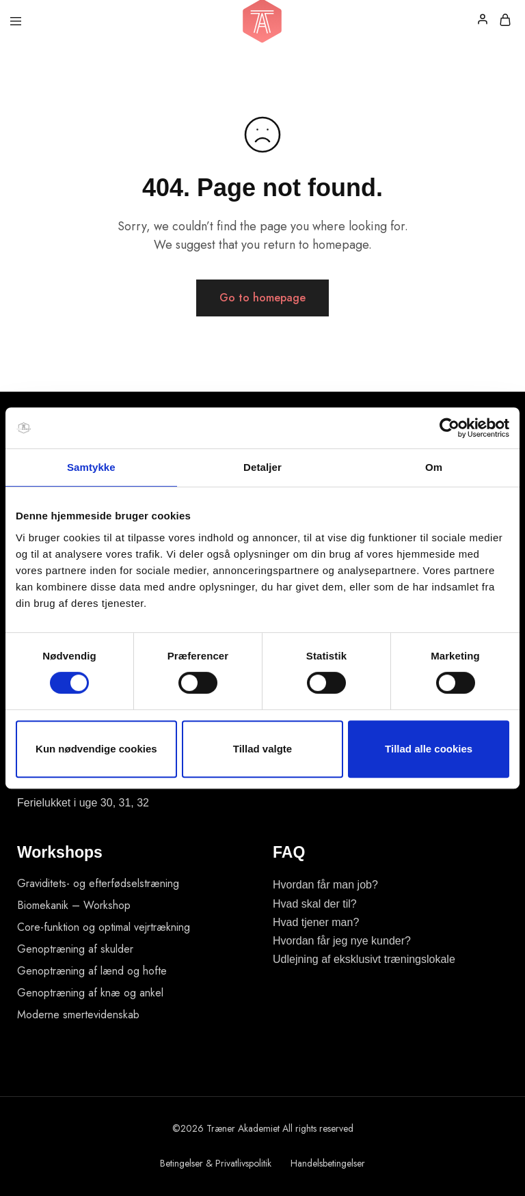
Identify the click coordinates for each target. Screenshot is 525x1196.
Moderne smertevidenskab (78, 1014)
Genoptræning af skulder (75, 949)
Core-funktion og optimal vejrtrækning (103, 927)
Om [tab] (433, 467)
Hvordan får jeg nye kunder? (342, 941)
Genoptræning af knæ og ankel (90, 993)
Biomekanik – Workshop (74, 905)
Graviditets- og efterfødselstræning (98, 883)
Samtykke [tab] (91, 467)
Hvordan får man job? (325, 885)
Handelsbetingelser (328, 1163)
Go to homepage (262, 297)
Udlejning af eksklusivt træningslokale (364, 959)
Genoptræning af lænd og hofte (92, 971)
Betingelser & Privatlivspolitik (215, 1163)
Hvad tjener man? (316, 922)
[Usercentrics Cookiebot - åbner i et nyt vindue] (449, 428)
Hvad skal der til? (315, 904)
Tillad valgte (262, 749)
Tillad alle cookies (428, 749)
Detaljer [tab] (262, 467)
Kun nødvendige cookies (96, 749)
